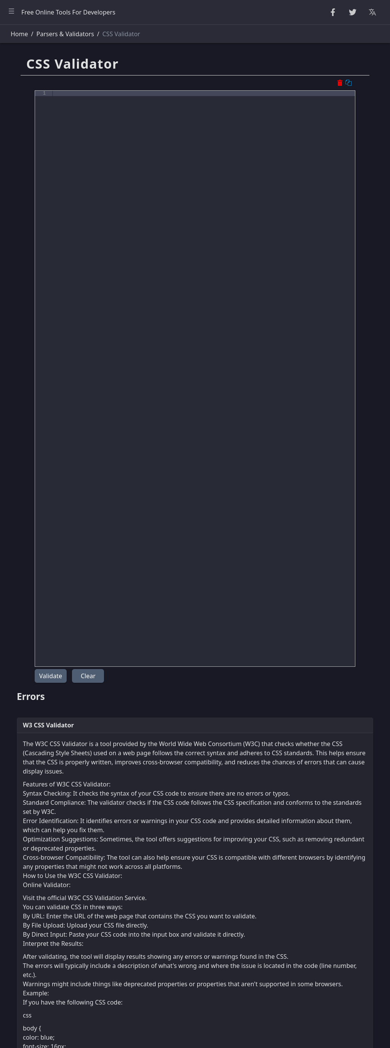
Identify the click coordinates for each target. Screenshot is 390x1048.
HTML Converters (34, 192)
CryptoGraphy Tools (37, 124)
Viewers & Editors (34, 259)
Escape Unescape (34, 140)
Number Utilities (32, 107)
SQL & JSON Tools (34, 243)
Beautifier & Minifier (38, 55)
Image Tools (26, 328)
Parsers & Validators (38, 174)
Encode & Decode (34, 158)
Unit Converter (30, 294)
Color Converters (33, 311)
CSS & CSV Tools (32, 209)
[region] (52, 536)
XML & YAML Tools (35, 225)
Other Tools (25, 344)
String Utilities (29, 73)
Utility (17, 277)
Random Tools (29, 89)
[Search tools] (43, 34)
